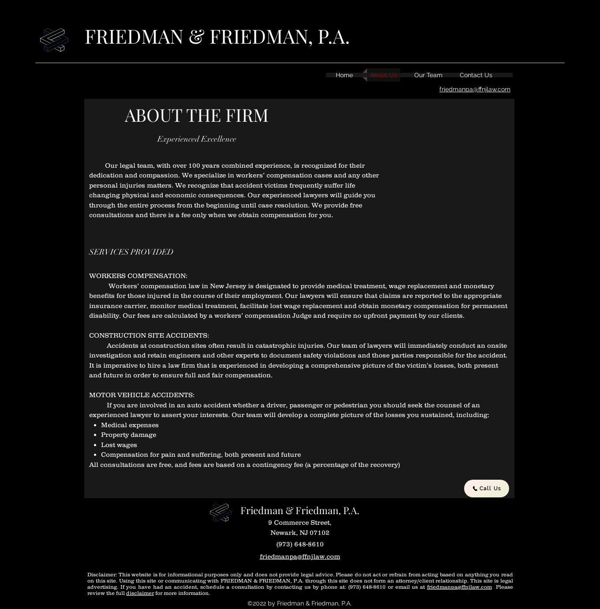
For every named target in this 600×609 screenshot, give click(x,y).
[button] (433, 188)
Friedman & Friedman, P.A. (300, 510)
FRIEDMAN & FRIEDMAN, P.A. (217, 36)
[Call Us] (486, 488)
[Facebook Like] (441, 514)
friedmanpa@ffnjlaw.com (459, 587)
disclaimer (140, 593)
